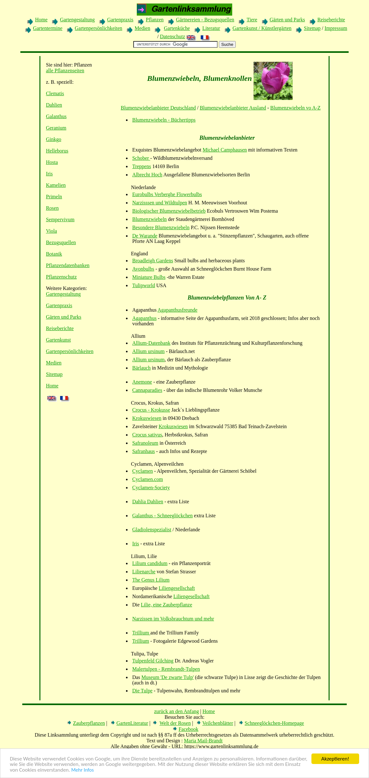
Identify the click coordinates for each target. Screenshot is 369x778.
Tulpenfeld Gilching (153, 660)
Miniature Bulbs (148, 277)
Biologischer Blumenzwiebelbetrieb (169, 211)
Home (41, 19)
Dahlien (54, 105)
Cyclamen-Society (151, 487)
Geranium (56, 128)
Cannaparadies (147, 390)
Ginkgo (53, 139)
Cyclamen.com (147, 479)
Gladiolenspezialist (151, 529)
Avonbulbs (143, 269)
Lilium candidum (150, 563)
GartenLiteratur (132, 723)
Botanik (54, 254)
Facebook (188, 729)
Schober (141, 158)
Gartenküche (177, 28)
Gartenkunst (58, 340)
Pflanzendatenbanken (67, 265)
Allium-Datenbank (151, 343)
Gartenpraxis (120, 19)
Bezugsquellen (61, 242)
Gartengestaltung (77, 19)
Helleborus (57, 150)
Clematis (55, 93)
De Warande (144, 235)
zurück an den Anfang (176, 711)
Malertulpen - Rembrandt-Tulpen (166, 669)
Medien (142, 28)
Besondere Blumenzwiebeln (161, 227)
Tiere (252, 19)
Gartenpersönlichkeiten (98, 28)
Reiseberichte (331, 19)
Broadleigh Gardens (152, 260)
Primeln (54, 196)
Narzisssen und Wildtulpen (159, 202)
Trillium (141, 632)
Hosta (52, 162)
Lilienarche (144, 571)
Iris (49, 173)
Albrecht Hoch (147, 174)
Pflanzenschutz (61, 276)
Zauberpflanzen (89, 723)
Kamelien (56, 185)
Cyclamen (142, 471)
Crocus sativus (147, 434)
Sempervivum (60, 219)
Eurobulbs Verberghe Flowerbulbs (167, 194)
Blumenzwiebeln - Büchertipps (164, 120)
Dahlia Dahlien (147, 501)
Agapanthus (144, 318)
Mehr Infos (82, 770)
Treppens (141, 166)
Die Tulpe (142, 690)
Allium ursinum (148, 351)
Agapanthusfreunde (177, 310)
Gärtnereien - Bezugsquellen (205, 19)
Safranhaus (143, 451)
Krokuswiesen (147, 418)
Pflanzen (155, 19)
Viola (51, 231)
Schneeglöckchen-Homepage (274, 723)
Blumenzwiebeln (149, 219)
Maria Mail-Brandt (203, 740)
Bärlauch (141, 368)
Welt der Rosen (175, 723)
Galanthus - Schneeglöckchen (162, 515)
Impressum (335, 28)
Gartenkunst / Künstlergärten (262, 28)
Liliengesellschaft (177, 588)
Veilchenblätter (217, 723)
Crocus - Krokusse (151, 410)
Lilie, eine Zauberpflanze (166, 604)
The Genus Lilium (151, 580)
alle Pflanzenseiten (65, 70)
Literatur (211, 28)
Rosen (52, 208)
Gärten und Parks (287, 19)
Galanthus (56, 116)
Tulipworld (143, 285)
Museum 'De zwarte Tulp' (168, 677)
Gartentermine (47, 28)
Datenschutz (172, 36)
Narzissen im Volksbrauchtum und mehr (173, 618)
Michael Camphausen (225, 149)
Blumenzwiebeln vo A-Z (295, 107)
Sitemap (312, 28)
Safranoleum (145, 443)
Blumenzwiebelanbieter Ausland (233, 107)
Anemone (142, 382)
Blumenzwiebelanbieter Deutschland (158, 107)
